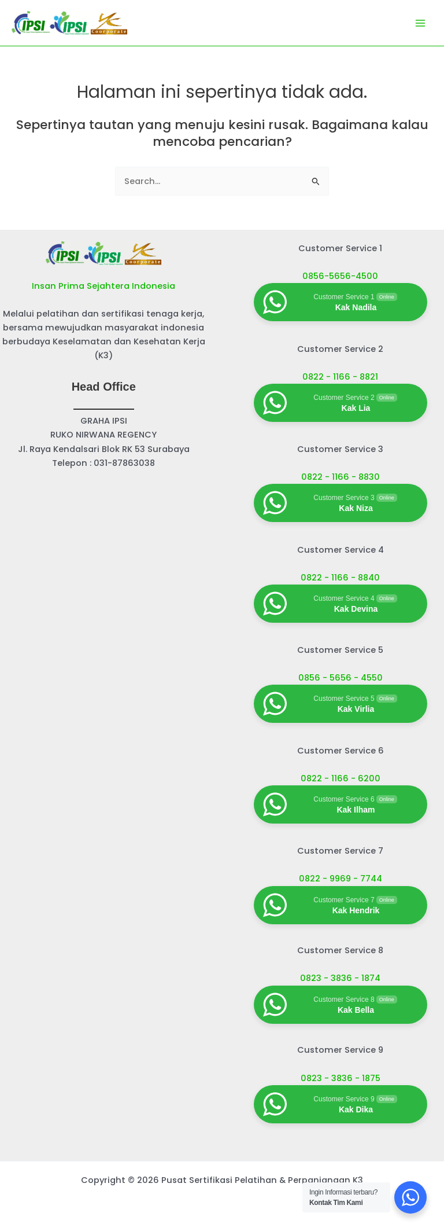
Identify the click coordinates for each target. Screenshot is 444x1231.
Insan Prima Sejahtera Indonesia (103, 286)
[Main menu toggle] (420, 23)
